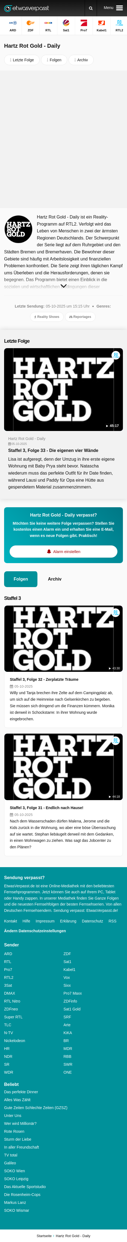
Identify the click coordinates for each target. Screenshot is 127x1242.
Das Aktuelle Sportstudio (25, 1187)
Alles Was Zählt (17, 1100)
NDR (8, 1056)
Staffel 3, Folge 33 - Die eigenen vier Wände (53, 450)
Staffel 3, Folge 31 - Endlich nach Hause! (46, 808)
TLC (7, 1025)
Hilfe (26, 921)
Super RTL (13, 1017)
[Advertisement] (63, 139)
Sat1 (68, 961)
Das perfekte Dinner (21, 1092)
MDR (68, 1048)
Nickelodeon (14, 1040)
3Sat (8, 985)
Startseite (44, 1236)
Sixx (67, 985)
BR (66, 1040)
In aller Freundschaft (21, 1147)
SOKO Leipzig (16, 1179)
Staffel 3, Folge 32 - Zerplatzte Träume (44, 679)
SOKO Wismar (16, 1210)
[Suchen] (91, 8)
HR (7, 1048)
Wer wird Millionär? (20, 1123)
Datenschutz (92, 921)
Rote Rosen (14, 1131)
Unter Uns (12, 1115)
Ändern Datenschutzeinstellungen (35, 931)
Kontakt (10, 921)
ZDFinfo (70, 1001)
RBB (68, 1056)
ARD (8, 954)
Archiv (54, 579)
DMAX (9, 993)
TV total (10, 1155)
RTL (7, 961)
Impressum (45, 921)
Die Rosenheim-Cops (22, 1194)
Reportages (80, 317)
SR (6, 1064)
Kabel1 (70, 969)
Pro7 (8, 969)
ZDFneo (11, 1009)
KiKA (68, 1033)
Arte (67, 1025)
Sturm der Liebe (17, 1139)
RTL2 (8, 977)
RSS (112, 921)
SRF (67, 1017)
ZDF (67, 954)
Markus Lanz (15, 1202)
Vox (67, 977)
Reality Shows (46, 317)
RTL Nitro (12, 1001)
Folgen (21, 579)
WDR (8, 1072)
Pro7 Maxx (73, 993)
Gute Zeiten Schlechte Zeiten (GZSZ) (35, 1108)
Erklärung (68, 921)
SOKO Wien (14, 1171)
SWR (68, 1064)
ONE (68, 1072)
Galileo (10, 1163)
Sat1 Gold (72, 1009)
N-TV (8, 1033)
